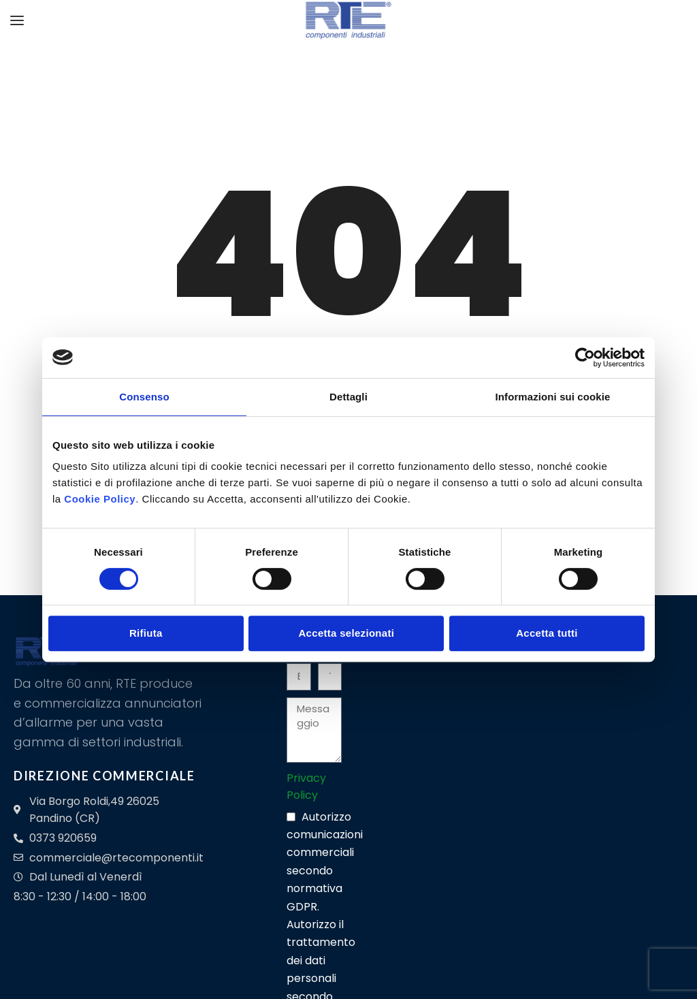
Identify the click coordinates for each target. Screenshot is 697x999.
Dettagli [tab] (348, 396)
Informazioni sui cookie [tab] (553, 396)
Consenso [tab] (144, 396)
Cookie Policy (99, 499)
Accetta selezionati (346, 633)
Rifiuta (146, 633)
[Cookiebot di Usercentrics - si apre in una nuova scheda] (585, 357)
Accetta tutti (547, 633)
